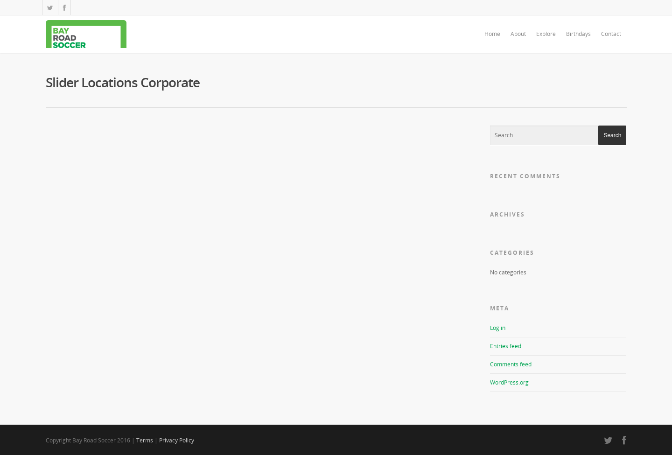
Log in (497, 328)
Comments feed (511, 364)
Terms (144, 440)
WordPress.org (509, 382)
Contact (611, 34)
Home (492, 34)
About (518, 34)
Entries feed (505, 346)
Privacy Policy (176, 440)
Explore (546, 34)
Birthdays (578, 34)
